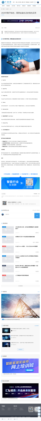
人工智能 (3, 193)
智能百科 (4, 236)
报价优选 (15, 408)
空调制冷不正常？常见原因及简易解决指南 (25, 236)
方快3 (15, 409)
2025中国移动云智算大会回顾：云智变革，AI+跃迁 (20, 328)
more (39, 291)
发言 (37, 215)
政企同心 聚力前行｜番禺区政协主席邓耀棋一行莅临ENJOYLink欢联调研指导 (26, 266)
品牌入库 (23, 2)
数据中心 (37, 232)
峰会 (17, 2)
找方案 (19, 2)
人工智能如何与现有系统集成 (22, 275)
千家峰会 (39, 408)
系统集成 (27, 2)
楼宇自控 (18, 5)
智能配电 (34, 5)
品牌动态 (4, 265)
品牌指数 (3, 409)
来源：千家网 (4, 27)
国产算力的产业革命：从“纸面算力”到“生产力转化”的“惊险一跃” (22, 335)
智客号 (3, 5)
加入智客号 (37, 325)
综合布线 (13, 5)
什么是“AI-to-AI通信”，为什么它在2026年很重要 (26, 246)
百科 (33, 242)
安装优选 (21, 408)
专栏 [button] (14, 2)
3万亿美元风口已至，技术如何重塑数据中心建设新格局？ (26, 227)
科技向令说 (13, 330)
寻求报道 (39, 411)
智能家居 (8, 5)
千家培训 (9, 408)
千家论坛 (9, 409)
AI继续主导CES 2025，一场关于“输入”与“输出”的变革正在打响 (22, 342)
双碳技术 (24, 5)
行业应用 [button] (32, 2)
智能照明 (29, 5)
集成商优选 (21, 409)
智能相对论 (13, 337)
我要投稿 (39, 414)
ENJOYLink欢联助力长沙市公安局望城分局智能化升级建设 (26, 256)
